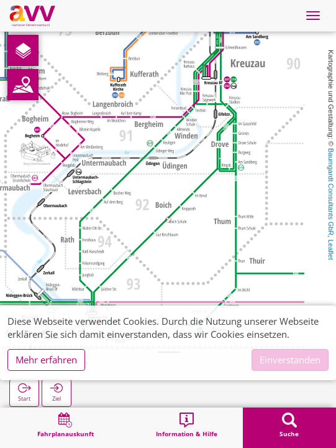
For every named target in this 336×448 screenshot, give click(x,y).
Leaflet (331, 250)
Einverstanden (290, 359)
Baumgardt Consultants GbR (331, 192)
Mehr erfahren (46, 359)
